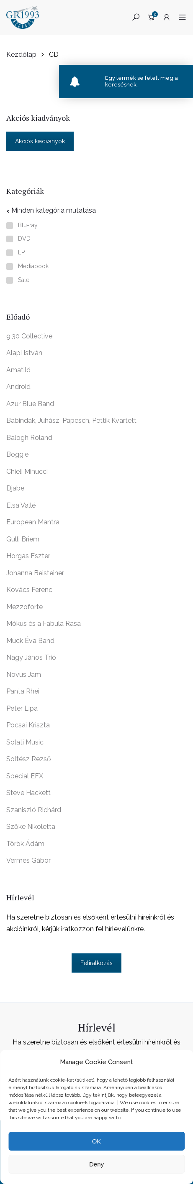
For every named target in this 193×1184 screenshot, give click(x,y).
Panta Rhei (22, 691)
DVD (24, 239)
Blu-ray (28, 225)
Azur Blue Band (30, 404)
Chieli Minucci (27, 471)
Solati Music (25, 742)
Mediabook (33, 266)
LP (21, 252)
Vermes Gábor (28, 860)
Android (18, 387)
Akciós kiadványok (40, 141)
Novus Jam (23, 674)
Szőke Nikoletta (30, 827)
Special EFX (24, 776)
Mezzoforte (24, 607)
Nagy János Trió (31, 657)
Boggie (17, 454)
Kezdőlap (21, 54)
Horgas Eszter (28, 556)
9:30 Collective (29, 336)
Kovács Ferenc (29, 590)
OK (96, 1141)
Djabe (15, 488)
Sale (23, 280)
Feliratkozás (96, 963)
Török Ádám (25, 844)
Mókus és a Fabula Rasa (43, 624)
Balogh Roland (29, 438)
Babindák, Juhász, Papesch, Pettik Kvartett (71, 420)
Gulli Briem (22, 539)
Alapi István (24, 353)
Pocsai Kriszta (28, 725)
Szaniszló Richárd (33, 810)
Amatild (18, 370)
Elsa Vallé (21, 505)
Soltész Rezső (28, 759)
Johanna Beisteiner (35, 573)
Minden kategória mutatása (53, 210)
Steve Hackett (28, 793)
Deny (96, 1164)
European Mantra (32, 522)
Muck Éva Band (30, 641)
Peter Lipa (22, 708)
